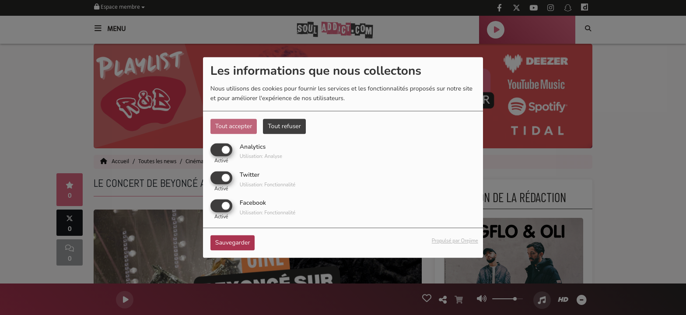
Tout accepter (233, 126)
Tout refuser (284, 126)
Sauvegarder (232, 243)
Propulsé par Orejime (455, 241)
